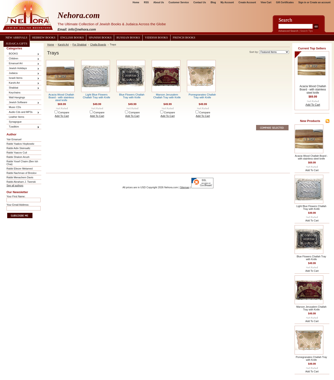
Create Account (247, 2)
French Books (184, 37)
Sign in (302, 2)
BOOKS (22, 54)
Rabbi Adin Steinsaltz (18, 148)
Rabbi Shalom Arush (17, 157)
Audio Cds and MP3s (22, 112)
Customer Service (179, 2)
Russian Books (128, 37)
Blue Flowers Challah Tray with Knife (131, 96)
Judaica (22, 73)
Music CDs (15, 107)
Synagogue (15, 121)
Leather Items (16, 116)
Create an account (320, 2)
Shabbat (22, 88)
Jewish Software (22, 102)
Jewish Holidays (22, 68)
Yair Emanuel (13, 139)
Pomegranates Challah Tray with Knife (202, 96)
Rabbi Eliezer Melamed (19, 168)
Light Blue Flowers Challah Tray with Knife (96, 96)
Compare (63, 112)
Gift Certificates (285, 2)
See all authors (14, 185)
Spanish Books (100, 37)
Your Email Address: (17, 204)
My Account (227, 2)
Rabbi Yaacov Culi (16, 152)
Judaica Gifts (16, 43)
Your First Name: (15, 196)
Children (22, 59)
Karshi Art (22, 83)
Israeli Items (22, 78)
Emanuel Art (22, 63)
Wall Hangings (17, 97)
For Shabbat (80, 44)
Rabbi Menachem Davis (19, 177)
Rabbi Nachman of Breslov (21, 173)
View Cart (266, 2)
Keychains (14, 92)
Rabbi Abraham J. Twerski (21, 181)
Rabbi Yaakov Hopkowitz (20, 143)
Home (136, 2)
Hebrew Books (43, 37)
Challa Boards (98, 44)
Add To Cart (62, 116)
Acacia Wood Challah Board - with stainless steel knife (61, 97)
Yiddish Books (156, 37)
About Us (158, 2)
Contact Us (199, 2)
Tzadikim (22, 127)
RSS (146, 2)
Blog (213, 2)
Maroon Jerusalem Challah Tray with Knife (167, 96)
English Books (72, 37)
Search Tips (306, 31)
